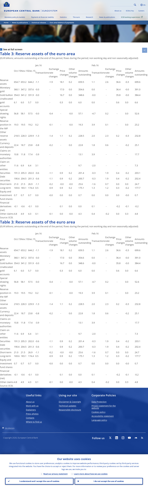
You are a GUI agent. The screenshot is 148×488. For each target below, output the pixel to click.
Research (89, 17)
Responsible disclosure (70, 409)
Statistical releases (39, 22)
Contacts (30, 417)
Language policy (99, 420)
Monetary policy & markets (15, 17)
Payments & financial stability (42, 17)
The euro (76, 17)
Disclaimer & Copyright (70, 401)
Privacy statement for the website (104, 406)
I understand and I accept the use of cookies (39, 481)
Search (135, 5)
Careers (141, 11)
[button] (139, 5)
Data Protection (99, 401)
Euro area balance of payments (62, 22)
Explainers (31, 409)
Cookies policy (98, 412)
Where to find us (34, 421)
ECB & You (130, 11)
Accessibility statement (103, 416)
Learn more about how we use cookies (91, 474)
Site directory (9, 428)
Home (6, 22)
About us (118, 11)
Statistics (63, 17)
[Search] (121, 4)
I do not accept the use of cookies (109, 481)
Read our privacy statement (55, 474)
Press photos (32, 413)
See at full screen (12, 49)
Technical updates (67, 405)
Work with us (32, 405)
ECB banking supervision (132, 17)
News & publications (107, 17)
